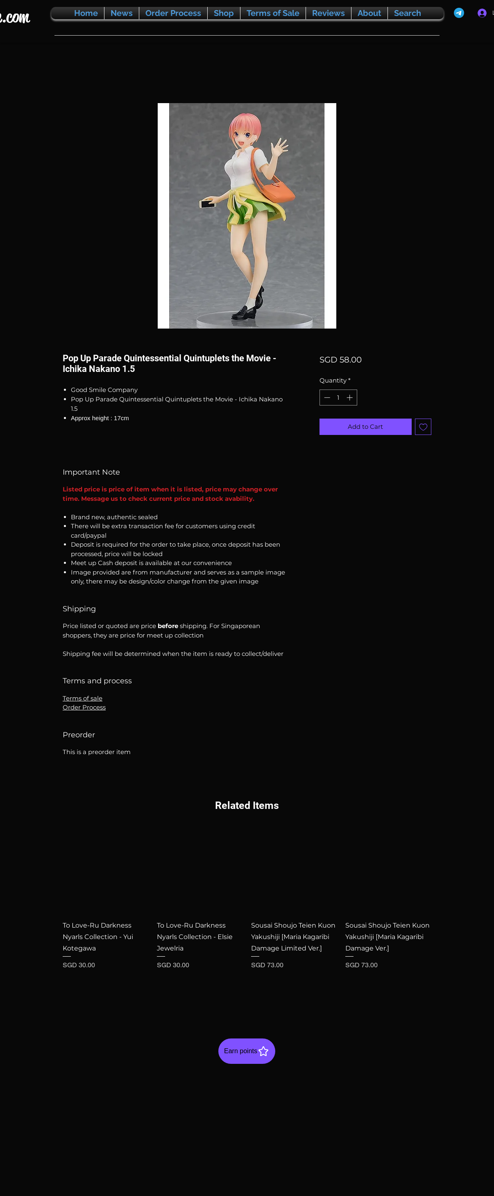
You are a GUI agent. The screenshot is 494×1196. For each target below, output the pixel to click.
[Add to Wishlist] (423, 427)
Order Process (84, 707)
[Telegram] (459, 13)
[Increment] (350, 397)
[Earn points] (246, 1051)
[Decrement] (326, 397)
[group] (247, 915)
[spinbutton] (338, 397)
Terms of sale (82, 698)
